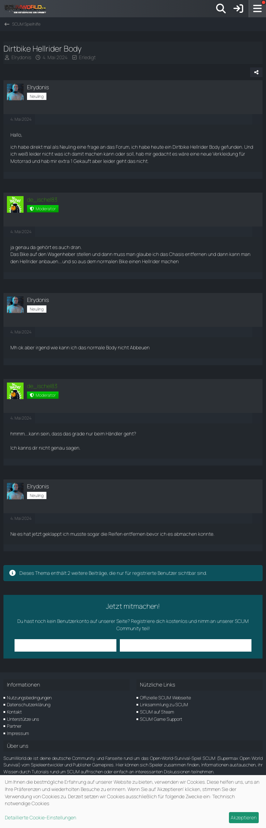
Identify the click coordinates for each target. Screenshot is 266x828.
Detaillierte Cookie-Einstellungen (40, 817)
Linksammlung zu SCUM (164, 704)
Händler (114, 433)
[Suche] (221, 9)
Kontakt (14, 712)
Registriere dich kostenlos (159, 621)
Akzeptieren (244, 817)
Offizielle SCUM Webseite (165, 697)
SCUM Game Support (161, 719)
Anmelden (99, 645)
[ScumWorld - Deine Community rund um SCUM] (27, 9)
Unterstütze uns (23, 719)
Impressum (18, 733)
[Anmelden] (238, 8)
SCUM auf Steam (157, 712)
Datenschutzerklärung (28, 704)
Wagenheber (61, 254)
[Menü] (257, 8)
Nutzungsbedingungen (29, 697)
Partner (14, 726)
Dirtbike (180, 147)
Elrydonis (21, 57)
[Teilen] (256, 72)
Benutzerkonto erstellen (152, 645)
